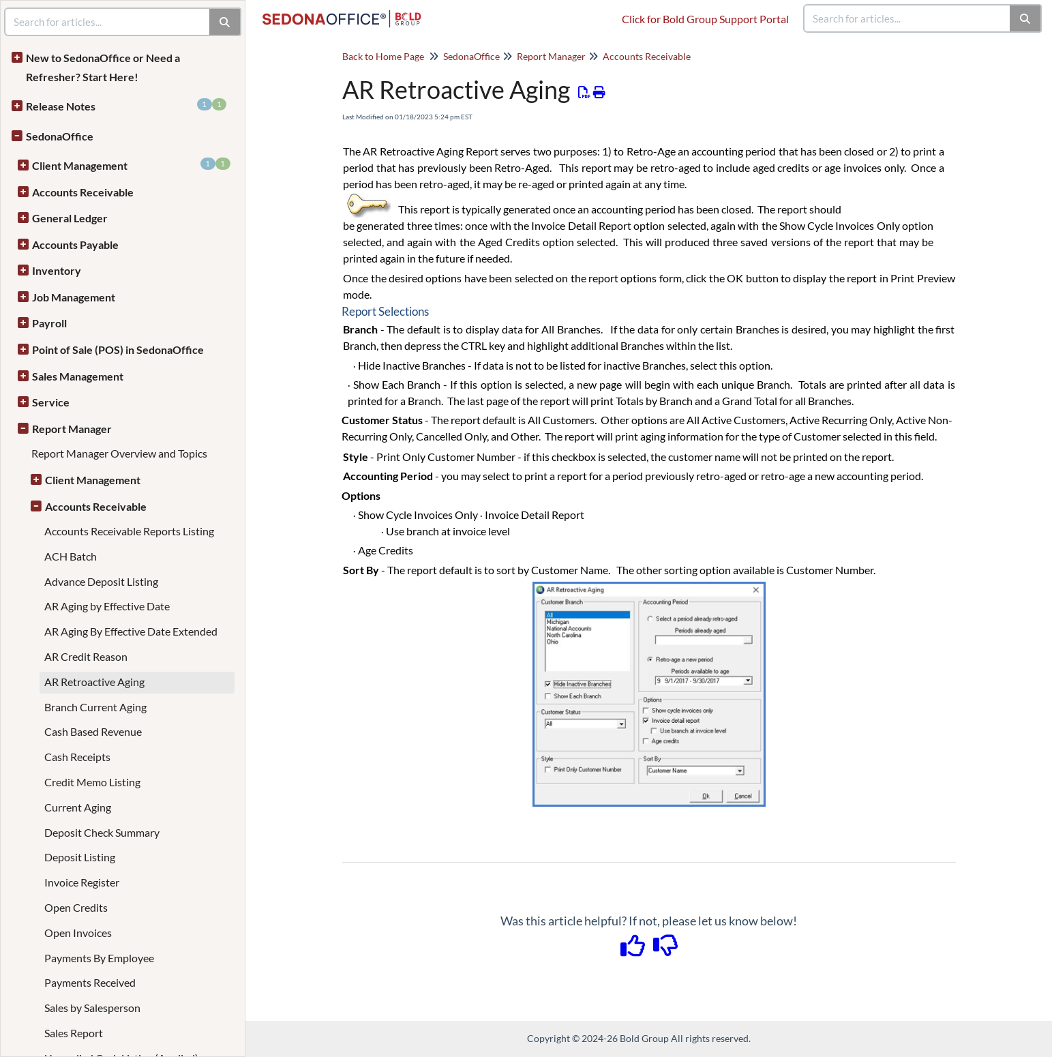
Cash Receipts (77, 756)
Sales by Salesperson (92, 1007)
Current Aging (77, 807)
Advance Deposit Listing (101, 581)
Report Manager (72, 428)
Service (51, 402)
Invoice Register (81, 882)
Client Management (131, 165)
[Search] (1026, 18)
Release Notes (126, 105)
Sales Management (77, 376)
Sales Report (73, 1032)
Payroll (49, 322)
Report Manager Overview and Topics (119, 453)
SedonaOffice (59, 136)
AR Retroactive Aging (94, 681)
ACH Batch (70, 556)
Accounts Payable (75, 244)
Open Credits (76, 907)
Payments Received (90, 982)
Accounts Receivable (83, 191)
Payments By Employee (99, 957)
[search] (907, 18)
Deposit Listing (79, 856)
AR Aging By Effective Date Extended (130, 631)
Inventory (56, 270)
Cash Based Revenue (93, 731)
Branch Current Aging (95, 706)
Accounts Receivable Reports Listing (129, 530)
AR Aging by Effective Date (107, 605)
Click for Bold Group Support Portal (705, 18)
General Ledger (70, 217)
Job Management (73, 297)
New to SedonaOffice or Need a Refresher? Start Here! (103, 67)
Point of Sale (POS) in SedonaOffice (118, 349)
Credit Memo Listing (92, 781)
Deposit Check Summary (102, 832)
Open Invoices (78, 932)
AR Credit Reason (85, 656)
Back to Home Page (383, 56)
